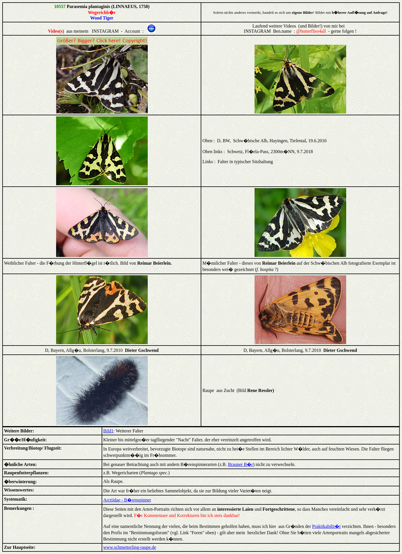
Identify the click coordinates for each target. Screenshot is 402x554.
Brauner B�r (240, 464)
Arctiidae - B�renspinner (127, 500)
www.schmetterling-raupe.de (129, 547)
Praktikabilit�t (326, 526)
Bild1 (108, 430)
